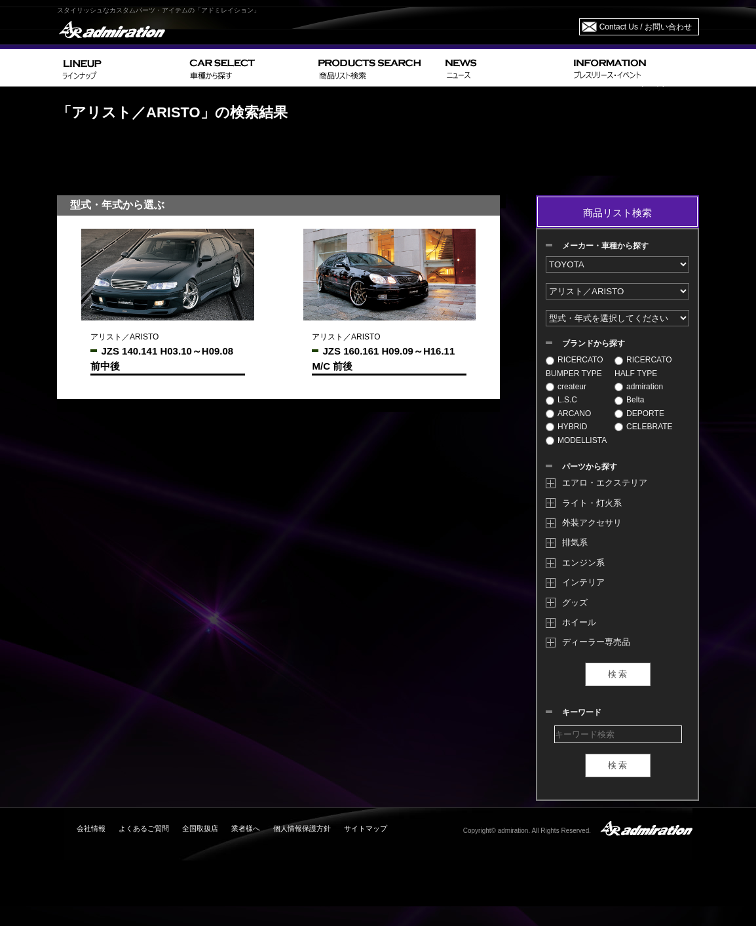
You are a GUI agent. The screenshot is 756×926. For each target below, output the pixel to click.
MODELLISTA (576, 440)
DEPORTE (639, 413)
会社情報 (91, 828)
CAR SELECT (248, 68)
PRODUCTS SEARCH (376, 68)
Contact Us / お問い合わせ (645, 26)
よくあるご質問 (144, 828)
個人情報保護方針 (302, 828)
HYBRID (566, 426)
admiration (638, 386)
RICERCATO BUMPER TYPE (574, 366)
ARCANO (568, 413)
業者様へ (245, 828)
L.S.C (561, 399)
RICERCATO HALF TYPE (643, 366)
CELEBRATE (643, 426)
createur (566, 386)
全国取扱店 (200, 828)
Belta (629, 399)
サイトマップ (365, 828)
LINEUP (121, 68)
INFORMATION (633, 68)
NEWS (504, 68)
